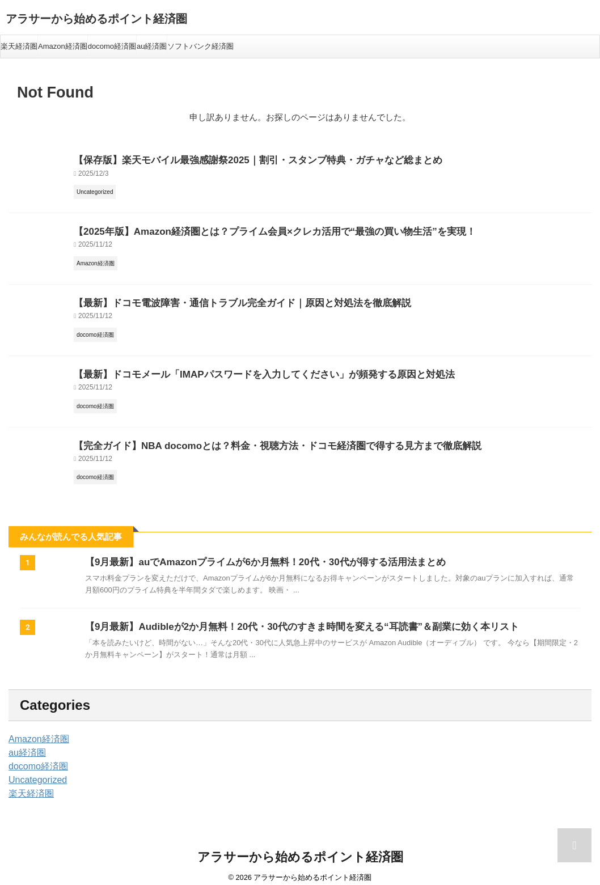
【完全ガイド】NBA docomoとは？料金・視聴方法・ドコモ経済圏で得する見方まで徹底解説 (253, 438)
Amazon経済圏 (62, 46)
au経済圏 (152, 46)
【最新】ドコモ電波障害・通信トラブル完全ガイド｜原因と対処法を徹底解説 (222, 298)
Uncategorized (34, 771)
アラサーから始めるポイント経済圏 (96, 18)
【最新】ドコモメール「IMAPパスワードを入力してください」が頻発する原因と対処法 (242, 368)
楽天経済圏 (19, 46)
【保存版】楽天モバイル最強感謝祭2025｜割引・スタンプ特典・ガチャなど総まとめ (236, 159)
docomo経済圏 (112, 46)
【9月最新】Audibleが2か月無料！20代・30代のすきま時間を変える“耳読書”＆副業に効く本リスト (289, 618)
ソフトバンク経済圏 (200, 46)
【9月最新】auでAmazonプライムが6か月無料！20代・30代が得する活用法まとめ (254, 553)
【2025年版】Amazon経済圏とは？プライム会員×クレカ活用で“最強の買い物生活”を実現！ (251, 229)
